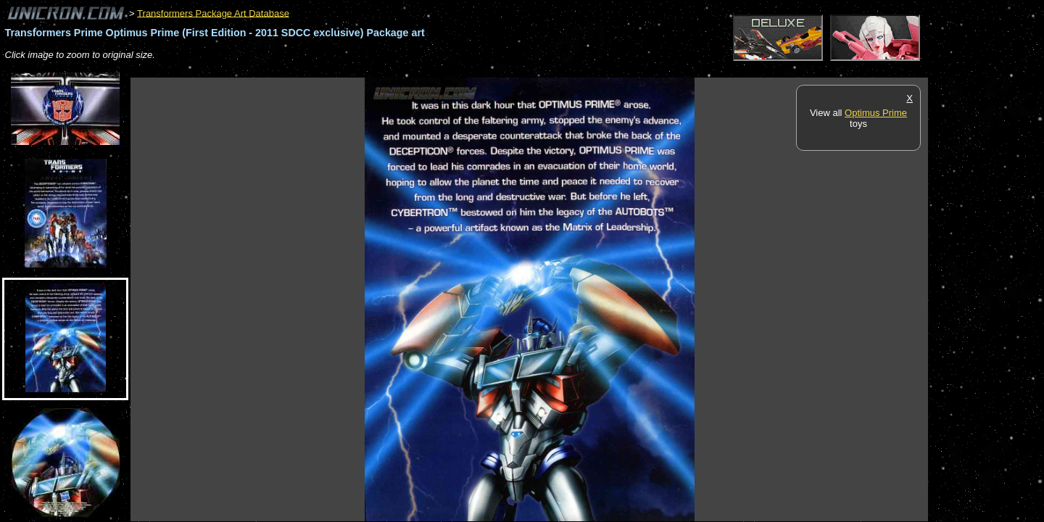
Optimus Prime (876, 112)
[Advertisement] (394, 70)
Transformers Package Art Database (213, 12)
